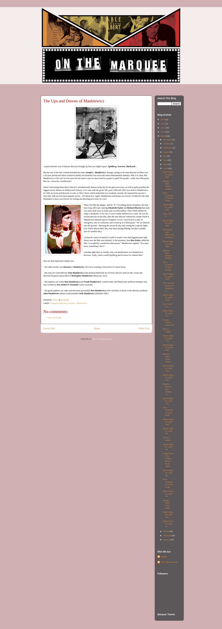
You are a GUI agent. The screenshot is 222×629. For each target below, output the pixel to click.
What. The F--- (167, 215)
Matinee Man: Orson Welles (167, 358)
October (167, 143)
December (167, 139)
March (166, 531)
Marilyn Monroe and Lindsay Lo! (167, 389)
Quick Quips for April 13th (168, 401)
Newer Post (49, 328)
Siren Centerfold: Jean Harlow (168, 266)
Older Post (144, 328)
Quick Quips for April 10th (168, 422)
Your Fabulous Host (169, 562)
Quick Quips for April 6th (168, 473)
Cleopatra (54, 303)
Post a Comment (54, 317)
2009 (163, 136)
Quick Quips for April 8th (168, 447)
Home (97, 328)
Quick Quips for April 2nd (168, 514)
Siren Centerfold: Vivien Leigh (168, 483)
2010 (163, 132)
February (167, 535)
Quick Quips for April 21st (168, 313)
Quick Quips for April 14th (168, 377)
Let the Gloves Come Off (168, 322)
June (165, 160)
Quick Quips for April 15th (168, 368)
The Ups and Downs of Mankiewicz (168, 287)
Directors (63, 303)
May (165, 164)
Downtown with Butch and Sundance (168, 233)
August (166, 152)
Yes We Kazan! (167, 438)
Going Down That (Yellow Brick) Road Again (168, 459)
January (166, 539)
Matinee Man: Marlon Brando (167, 254)
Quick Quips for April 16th (168, 347)
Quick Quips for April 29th (168, 207)
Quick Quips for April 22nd (168, 297)
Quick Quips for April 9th (168, 431)
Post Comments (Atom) (102, 339)
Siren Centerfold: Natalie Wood (168, 197)
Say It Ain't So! (167, 305)
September (168, 147)
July (165, 156)
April (165, 168)
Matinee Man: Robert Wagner (167, 185)
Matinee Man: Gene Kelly (166, 504)
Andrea (164, 556)
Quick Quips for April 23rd (168, 276)
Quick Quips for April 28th (168, 223)
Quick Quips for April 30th (168, 174)
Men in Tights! (167, 330)
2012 (163, 123)
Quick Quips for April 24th (168, 244)
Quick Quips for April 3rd (168, 493)
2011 (163, 128)
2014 (163, 119)
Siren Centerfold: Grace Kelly (168, 411)
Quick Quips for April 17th (168, 338)
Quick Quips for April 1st (168, 523)
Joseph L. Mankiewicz (77, 303)
